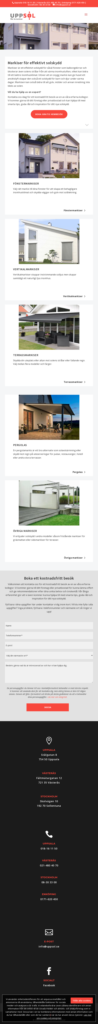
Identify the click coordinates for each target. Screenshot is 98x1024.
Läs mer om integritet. (57, 697)
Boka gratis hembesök (49, 114)
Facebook (49, 985)
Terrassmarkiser (25, 355)
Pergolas (20, 445)
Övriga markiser (25, 531)
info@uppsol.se (49, 946)
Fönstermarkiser (26, 183)
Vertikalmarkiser (26, 269)
